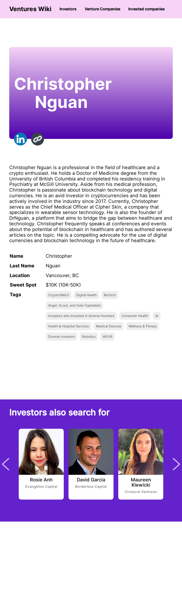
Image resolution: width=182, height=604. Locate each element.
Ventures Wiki (30, 9)
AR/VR (107, 336)
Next (176, 464)
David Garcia (91, 480)
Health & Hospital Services (68, 326)
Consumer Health (135, 316)
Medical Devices (108, 326)
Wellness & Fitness (142, 326)
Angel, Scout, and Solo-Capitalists (74, 305)
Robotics (89, 336)
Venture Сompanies (102, 9)
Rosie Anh (41, 480)
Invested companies (146, 9)
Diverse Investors (61, 336)
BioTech (110, 295)
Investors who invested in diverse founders (81, 316)
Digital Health (86, 295)
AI (156, 316)
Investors (68, 9)
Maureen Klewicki (141, 482)
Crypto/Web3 (58, 295)
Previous (5, 464)
